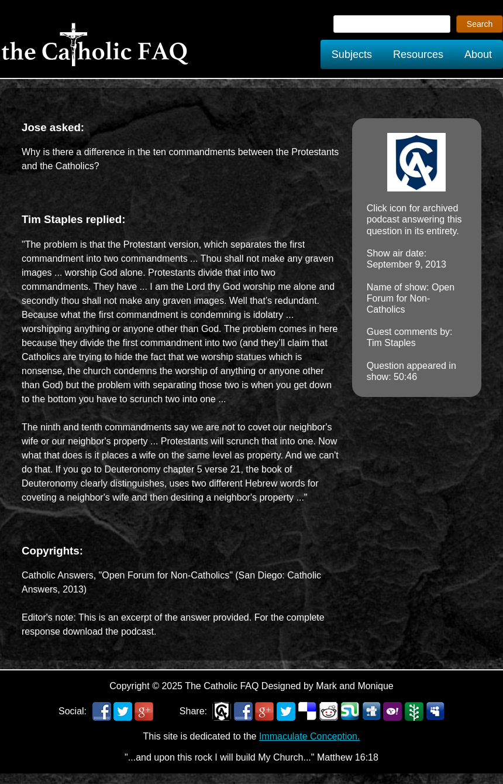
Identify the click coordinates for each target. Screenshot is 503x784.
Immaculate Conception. (309, 736)
